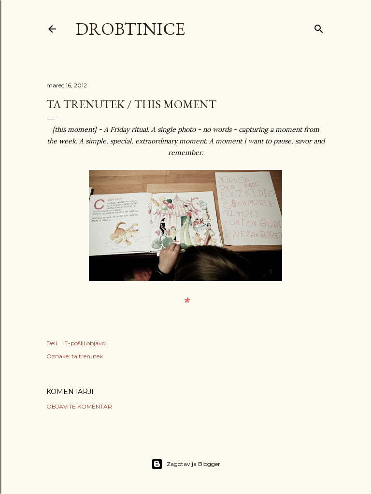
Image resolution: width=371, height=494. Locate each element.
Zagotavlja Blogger (185, 464)
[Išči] (319, 26)
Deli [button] (51, 343)
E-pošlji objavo (84, 343)
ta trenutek (87, 356)
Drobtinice (130, 28)
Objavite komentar (79, 406)
